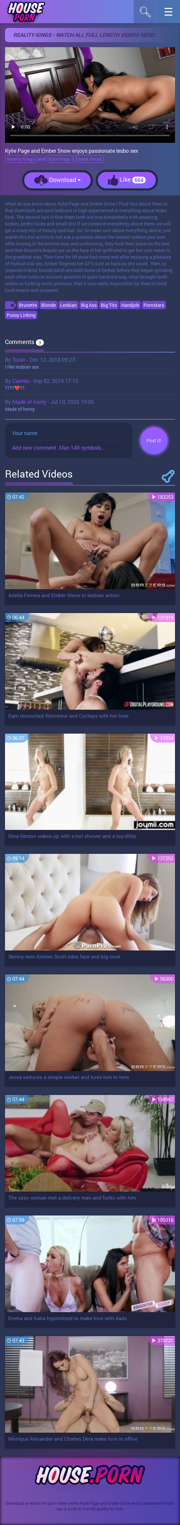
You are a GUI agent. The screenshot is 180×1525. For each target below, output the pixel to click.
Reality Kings (21, 159)
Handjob (130, 305)
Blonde (48, 305)
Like (127, 180)
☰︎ (171, 13)
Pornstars (153, 305)
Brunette (28, 305)
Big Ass (89, 305)
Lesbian (68, 305)
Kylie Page (59, 159)
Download (57, 180)
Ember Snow (88, 159)
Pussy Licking (21, 315)
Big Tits (109, 305)
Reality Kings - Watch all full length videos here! (84, 34)
